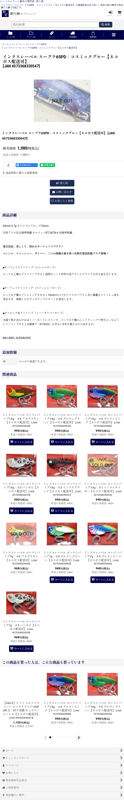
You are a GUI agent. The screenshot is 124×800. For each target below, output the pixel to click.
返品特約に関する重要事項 (20, 172)
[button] (113, 35)
